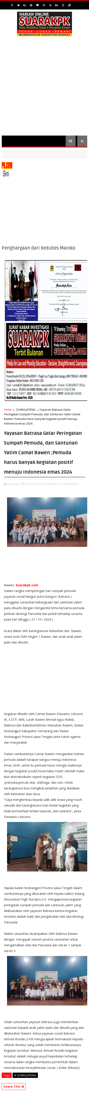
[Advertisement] (44, 88)
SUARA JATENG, (69, 484)
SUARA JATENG (25, 410)
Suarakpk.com (27, 585)
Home (8, 410)
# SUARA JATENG (25, 1075)
